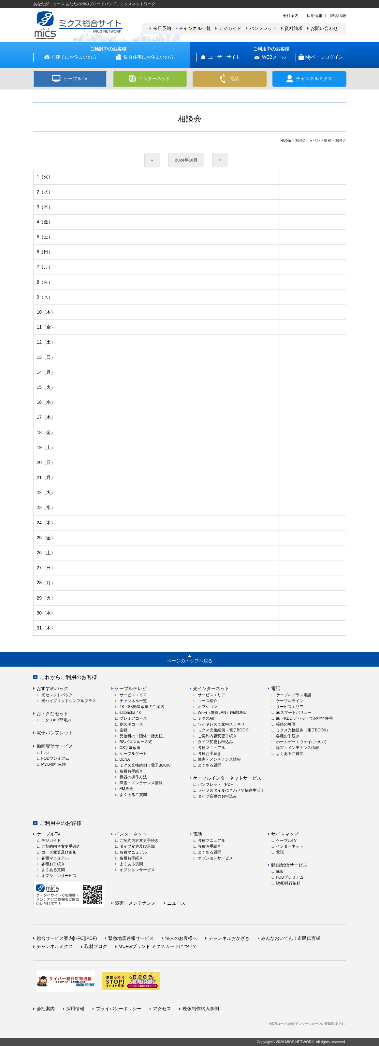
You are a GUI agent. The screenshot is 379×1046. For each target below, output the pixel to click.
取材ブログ (95, 946)
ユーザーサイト (224, 57)
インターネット (131, 834)
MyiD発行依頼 (53, 764)
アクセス (162, 1008)
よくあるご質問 (133, 794)
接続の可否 (286, 724)
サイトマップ (285, 834)
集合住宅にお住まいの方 (149, 57)
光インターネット (211, 688)
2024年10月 (186, 160)
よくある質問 (209, 765)
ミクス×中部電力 (56, 720)
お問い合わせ (324, 28)
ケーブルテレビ (131, 688)
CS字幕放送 (130, 747)
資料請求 (293, 28)
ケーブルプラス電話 (293, 695)
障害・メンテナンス (135, 903)
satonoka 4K (130, 712)
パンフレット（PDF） (217, 784)
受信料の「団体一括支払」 (143, 736)
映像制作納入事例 (200, 1008)
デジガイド (230, 28)
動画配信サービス (54, 746)
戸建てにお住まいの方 (74, 57)
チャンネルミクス (54, 946)
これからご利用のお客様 (68, 677)
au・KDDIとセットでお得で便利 (304, 718)
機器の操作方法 (133, 777)
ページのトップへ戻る (189, 660)
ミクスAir (206, 718)
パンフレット (263, 28)
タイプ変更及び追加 (137, 846)
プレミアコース (133, 718)
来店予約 (162, 28)
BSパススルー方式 (136, 742)
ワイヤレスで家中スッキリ (221, 724)
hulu (45, 752)
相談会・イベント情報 (313, 140)
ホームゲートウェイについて (301, 742)
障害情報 (338, 15)
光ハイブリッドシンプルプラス (68, 701)
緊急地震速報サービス (131, 938)
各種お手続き (131, 771)
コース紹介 (207, 701)
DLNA (125, 759)
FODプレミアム (55, 758)
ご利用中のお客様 (60, 823)
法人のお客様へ (181, 938)
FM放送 (126, 788)
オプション (207, 706)
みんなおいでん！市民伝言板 (290, 938)
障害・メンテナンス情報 (141, 783)
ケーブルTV (48, 834)
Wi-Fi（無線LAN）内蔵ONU (222, 712)
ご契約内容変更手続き (217, 736)
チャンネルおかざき (229, 938)
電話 (275, 688)
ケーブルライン (289, 701)
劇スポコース (131, 724)
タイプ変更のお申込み (217, 796)
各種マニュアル (211, 747)
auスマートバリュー (294, 712)
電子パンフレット (54, 732)
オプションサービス (59, 875)
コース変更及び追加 (59, 852)
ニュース (176, 903)
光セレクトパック (57, 695)
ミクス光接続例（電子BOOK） (147, 765)
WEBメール (274, 57)
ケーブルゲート (133, 753)
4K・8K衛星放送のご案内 (142, 706)
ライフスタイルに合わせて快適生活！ (231, 790)
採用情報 (314, 15)
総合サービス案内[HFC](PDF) (66, 938)
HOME (285, 140)
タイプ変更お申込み (215, 742)
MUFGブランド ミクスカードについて (158, 946)
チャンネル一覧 (195, 28)
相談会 (340, 140)
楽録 (123, 730)
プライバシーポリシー (118, 1008)
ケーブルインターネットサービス (227, 778)
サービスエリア (133, 695)
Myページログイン (324, 57)
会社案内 (291, 15)
